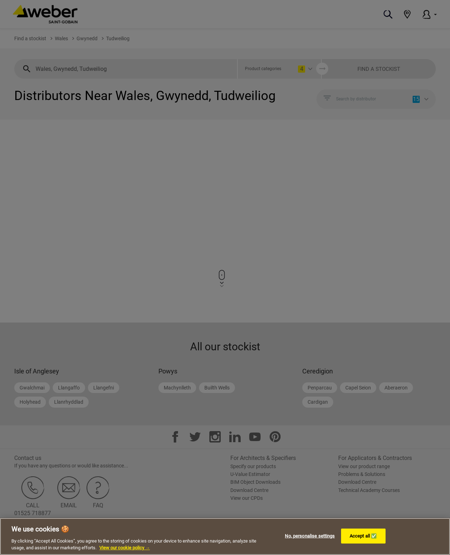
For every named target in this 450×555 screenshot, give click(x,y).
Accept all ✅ (363, 536)
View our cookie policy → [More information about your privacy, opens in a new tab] (124, 547)
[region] (225, 536)
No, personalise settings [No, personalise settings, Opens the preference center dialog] (310, 536)
